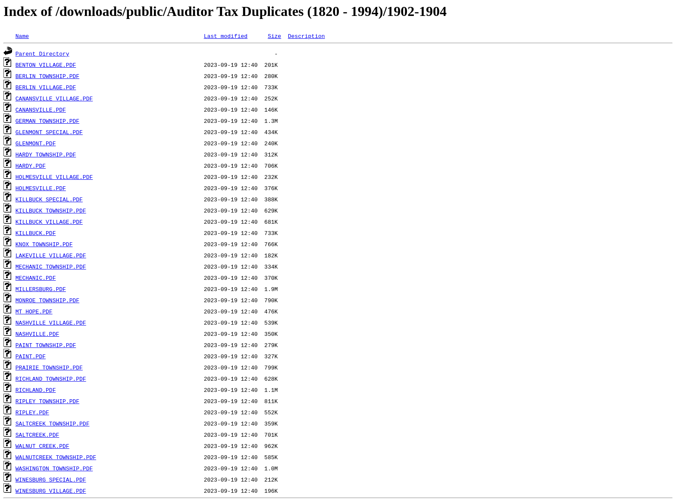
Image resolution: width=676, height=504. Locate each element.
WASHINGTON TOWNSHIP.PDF (54, 468)
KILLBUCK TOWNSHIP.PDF (51, 210)
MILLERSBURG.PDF (41, 289)
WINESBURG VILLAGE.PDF (51, 491)
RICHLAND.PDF (36, 390)
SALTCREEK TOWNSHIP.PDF (53, 423)
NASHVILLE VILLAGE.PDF (51, 322)
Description (306, 36)
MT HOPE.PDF (34, 311)
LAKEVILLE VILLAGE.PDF (51, 255)
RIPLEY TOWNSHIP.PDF (47, 401)
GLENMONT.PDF (36, 143)
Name (22, 36)
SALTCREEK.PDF (37, 434)
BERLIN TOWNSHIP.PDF (47, 76)
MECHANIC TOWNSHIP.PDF (51, 266)
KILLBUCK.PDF (36, 233)
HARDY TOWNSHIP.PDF (46, 154)
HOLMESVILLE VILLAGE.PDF (54, 177)
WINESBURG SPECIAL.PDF (51, 479)
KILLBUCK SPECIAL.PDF (49, 199)
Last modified (225, 36)
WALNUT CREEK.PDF (42, 446)
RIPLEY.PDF (32, 412)
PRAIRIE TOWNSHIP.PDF (49, 367)
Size (274, 36)
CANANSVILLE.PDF (41, 109)
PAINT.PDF (31, 356)
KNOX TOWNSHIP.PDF (44, 244)
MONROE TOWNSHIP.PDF (47, 300)
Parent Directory (42, 53)
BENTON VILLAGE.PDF (46, 65)
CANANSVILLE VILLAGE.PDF (54, 98)
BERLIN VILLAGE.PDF (46, 87)
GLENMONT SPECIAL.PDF (49, 132)
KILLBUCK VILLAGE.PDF (49, 221)
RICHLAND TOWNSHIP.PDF (51, 378)
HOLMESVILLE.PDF (41, 188)
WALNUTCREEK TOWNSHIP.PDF (56, 457)
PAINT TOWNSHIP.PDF (46, 345)
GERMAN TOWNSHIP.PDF (47, 121)
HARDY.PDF (31, 165)
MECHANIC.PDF (36, 278)
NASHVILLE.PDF (37, 334)
